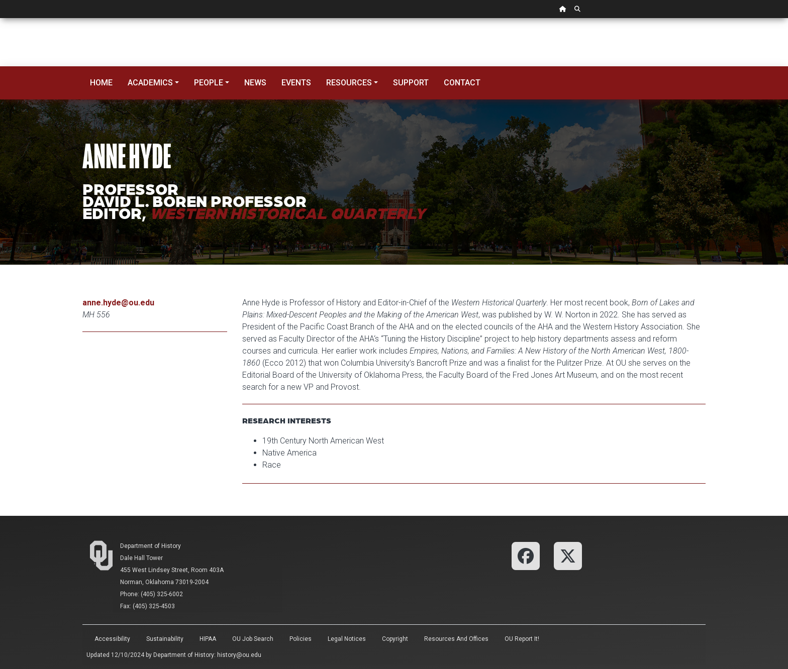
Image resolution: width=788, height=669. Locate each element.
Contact (462, 82)
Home (101, 82)
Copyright (395, 638)
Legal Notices (347, 638)
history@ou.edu (239, 654)
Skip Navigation (0, 18)
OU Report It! (522, 638)
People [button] (208, 82)
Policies (300, 638)
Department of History (150, 545)
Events (296, 82)
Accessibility (112, 638)
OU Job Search (252, 638)
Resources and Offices (456, 638)
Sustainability (164, 638)
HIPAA (208, 638)
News (255, 82)
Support (411, 82)
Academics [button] (150, 82)
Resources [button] (349, 82)
